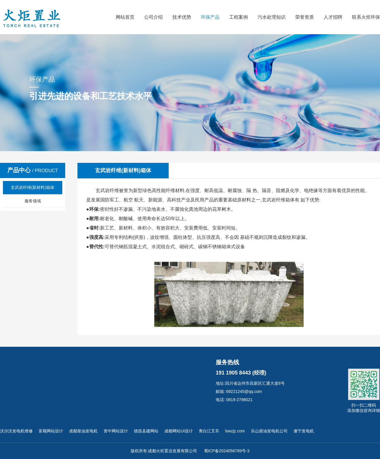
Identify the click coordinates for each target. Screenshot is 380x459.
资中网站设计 (115, 431)
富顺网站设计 (51, 431)
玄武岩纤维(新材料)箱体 (32, 187)
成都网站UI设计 (178, 431)
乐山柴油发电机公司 (269, 431)
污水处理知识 (272, 17)
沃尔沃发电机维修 (16, 431)
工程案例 (238, 17)
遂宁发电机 (303, 431)
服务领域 (33, 201)
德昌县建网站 (146, 431)
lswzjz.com (235, 431)
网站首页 (125, 17)
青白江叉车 (209, 431)
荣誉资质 (304, 17)
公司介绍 (153, 17)
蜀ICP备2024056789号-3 (227, 450)
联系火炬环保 (366, 17)
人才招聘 (333, 17)
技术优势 (181, 17)
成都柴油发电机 (83, 431)
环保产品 (210, 17)
